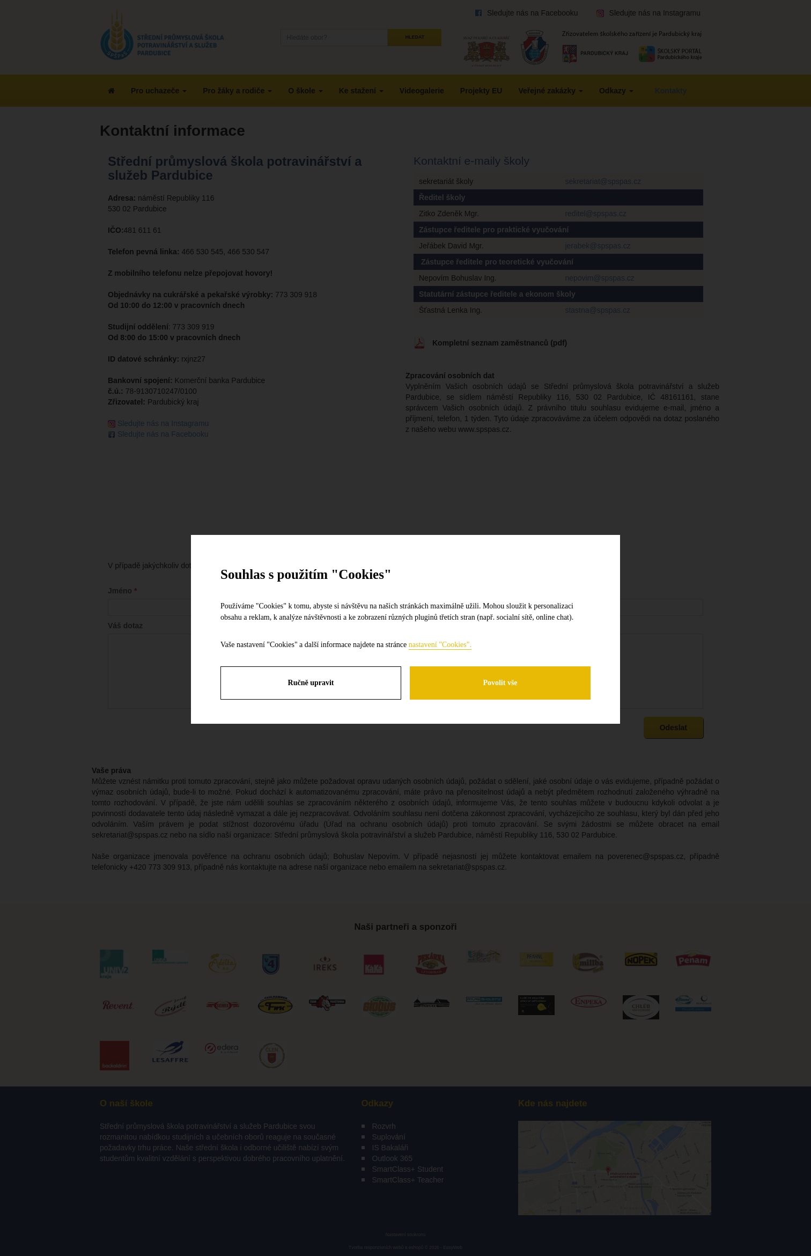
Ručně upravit (311, 683)
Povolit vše (500, 683)
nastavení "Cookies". (440, 645)
